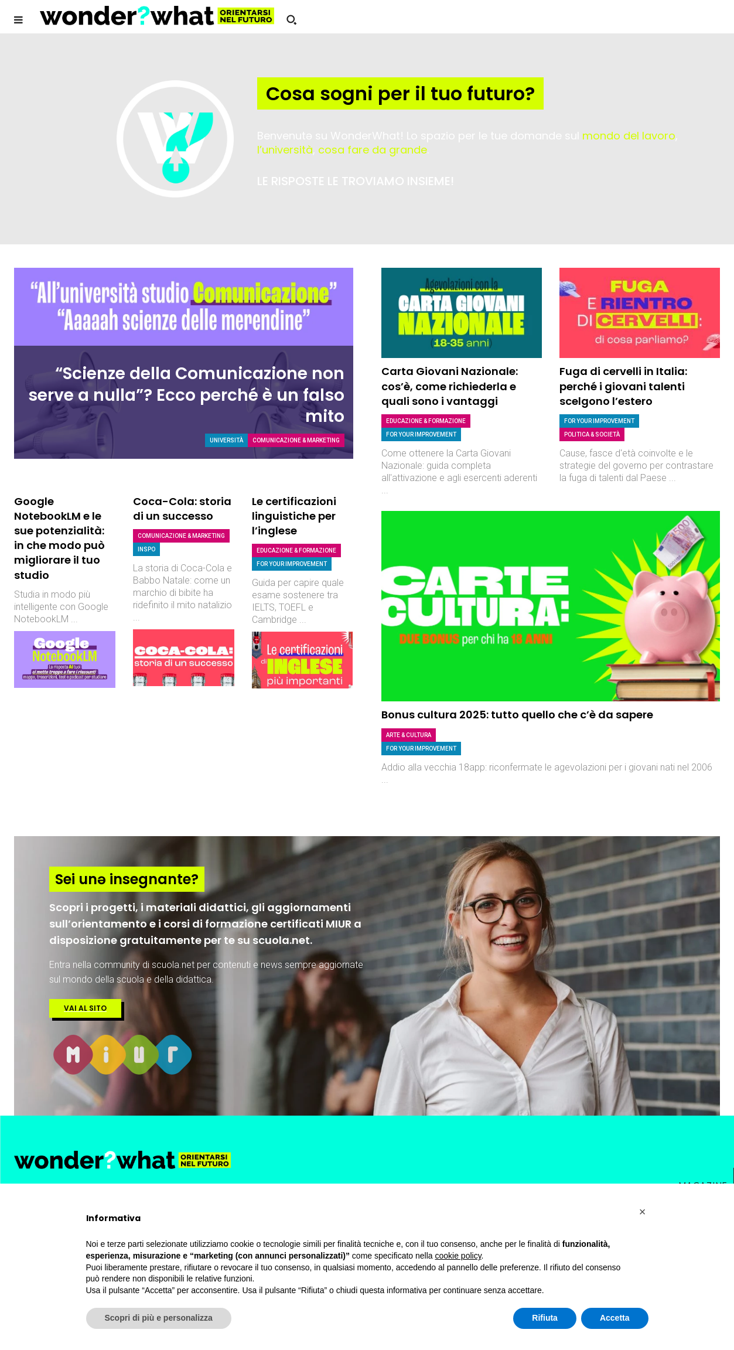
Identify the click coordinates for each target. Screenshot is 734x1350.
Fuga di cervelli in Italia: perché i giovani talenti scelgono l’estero (623, 386)
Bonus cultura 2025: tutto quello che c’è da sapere (517, 714)
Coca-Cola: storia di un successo (182, 508)
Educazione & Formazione (296, 550)
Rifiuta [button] (545, 1317)
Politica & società (592, 434)
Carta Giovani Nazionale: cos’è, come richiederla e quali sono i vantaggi (449, 386)
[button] (291, 20)
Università (226, 440)
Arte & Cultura (408, 735)
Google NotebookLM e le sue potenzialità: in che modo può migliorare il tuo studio (59, 538)
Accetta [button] (615, 1317)
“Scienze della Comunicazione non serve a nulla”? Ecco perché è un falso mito (186, 395)
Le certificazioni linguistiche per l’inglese (294, 516)
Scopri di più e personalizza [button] (159, 1317)
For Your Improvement (292, 564)
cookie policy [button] (458, 1255)
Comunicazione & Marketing (296, 440)
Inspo (146, 549)
